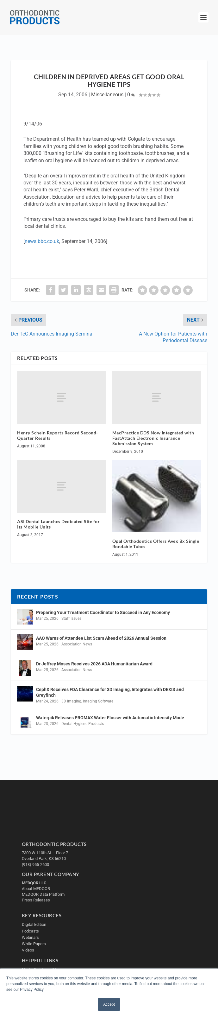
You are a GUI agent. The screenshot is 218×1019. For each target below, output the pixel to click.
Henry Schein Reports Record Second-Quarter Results (57, 435)
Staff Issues (71, 618)
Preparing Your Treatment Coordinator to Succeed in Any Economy (103, 612)
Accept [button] (109, 1004)
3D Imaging (71, 701)
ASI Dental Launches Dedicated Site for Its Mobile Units (58, 524)
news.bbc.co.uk (42, 241)
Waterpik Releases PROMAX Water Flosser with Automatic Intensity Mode (110, 717)
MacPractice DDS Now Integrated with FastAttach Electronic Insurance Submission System (153, 438)
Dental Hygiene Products (82, 723)
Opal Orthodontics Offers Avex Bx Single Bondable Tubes (155, 543)
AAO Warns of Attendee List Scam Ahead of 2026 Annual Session (101, 638)
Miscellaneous (107, 95)
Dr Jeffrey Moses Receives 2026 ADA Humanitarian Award (94, 663)
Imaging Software (98, 701)
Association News (76, 644)
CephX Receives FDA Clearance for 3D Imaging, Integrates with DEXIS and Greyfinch (110, 692)
